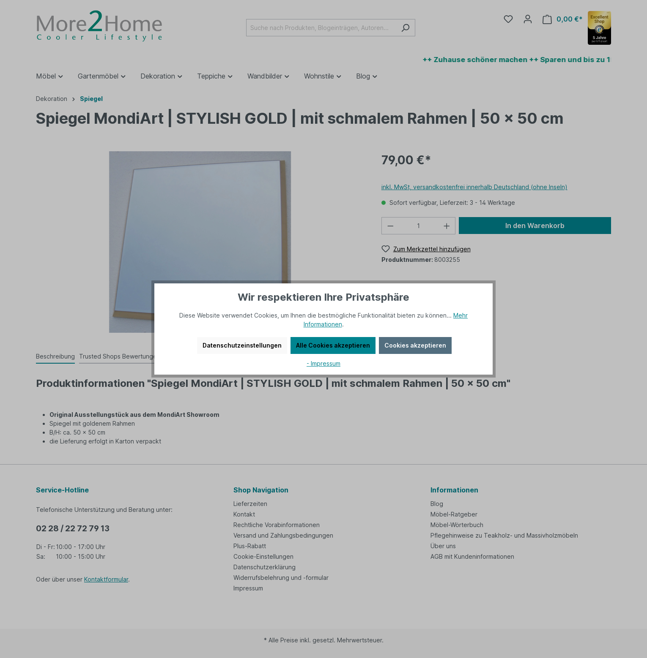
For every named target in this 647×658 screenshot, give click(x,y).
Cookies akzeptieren (415, 345)
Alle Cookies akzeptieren (333, 345)
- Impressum (323, 363)
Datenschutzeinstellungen (242, 345)
